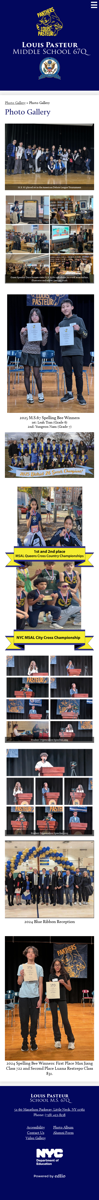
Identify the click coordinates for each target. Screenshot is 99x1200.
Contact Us (35, 1133)
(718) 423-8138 (55, 1115)
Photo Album (63, 1127)
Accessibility (36, 1127)
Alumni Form (63, 1133)
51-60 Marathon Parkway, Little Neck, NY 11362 (49, 1109)
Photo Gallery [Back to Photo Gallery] (15, 103)
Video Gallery (36, 1138)
